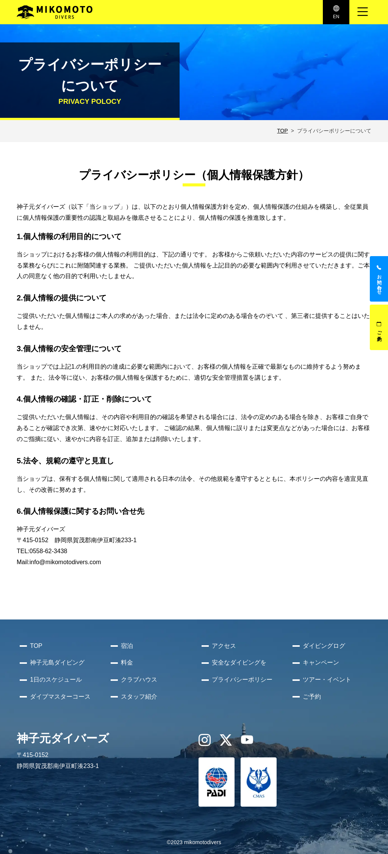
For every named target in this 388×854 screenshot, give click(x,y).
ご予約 (379, 327)
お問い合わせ (379, 278)
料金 (127, 662)
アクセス (224, 646)
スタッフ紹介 (139, 696)
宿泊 (127, 646)
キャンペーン (321, 662)
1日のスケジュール (56, 679)
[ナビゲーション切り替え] (362, 12)
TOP (282, 131)
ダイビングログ (324, 646)
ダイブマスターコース (60, 696)
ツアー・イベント (327, 679)
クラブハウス (139, 679)
